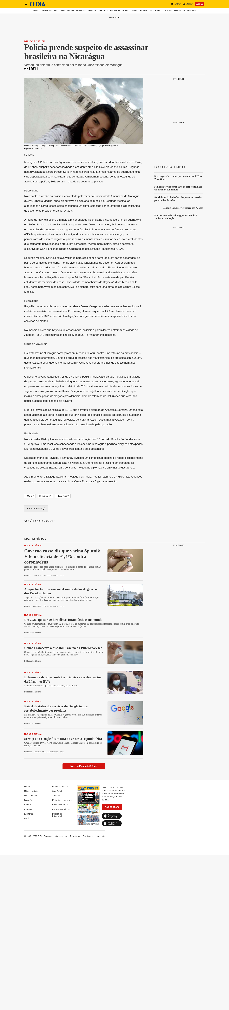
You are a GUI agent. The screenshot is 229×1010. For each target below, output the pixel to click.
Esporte (92, 11)
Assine (199, 4)
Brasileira (45, 605)
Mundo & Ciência (34, 41)
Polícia (30, 605)
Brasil (126, 11)
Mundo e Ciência (139, 11)
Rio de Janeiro (67, 11)
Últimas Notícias (49, 11)
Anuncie (101, 945)
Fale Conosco (89, 945)
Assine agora (112, 916)
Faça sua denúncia (61, 918)
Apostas (167, 11)
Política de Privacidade (57, 924)
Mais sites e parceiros (185, 11)
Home (35, 11)
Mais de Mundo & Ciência (83, 875)
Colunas (103, 11)
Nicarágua (63, 605)
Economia (115, 11)
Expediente (75, 945)
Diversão (80, 11)
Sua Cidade (155, 11)
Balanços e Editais (60, 914)
